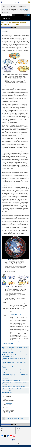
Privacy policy (3, 430)
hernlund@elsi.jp (9, 403)
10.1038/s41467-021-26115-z (15, 314)
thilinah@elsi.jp (9, 412)
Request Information (20, 433)
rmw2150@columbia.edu (8, 343)
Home (2, 428)
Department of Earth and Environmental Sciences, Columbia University (15, 383)
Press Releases (3, 433)
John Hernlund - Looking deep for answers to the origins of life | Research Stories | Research (15, 355)
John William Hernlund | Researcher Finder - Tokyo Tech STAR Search (15, 366)
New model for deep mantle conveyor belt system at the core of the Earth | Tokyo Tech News (15, 351)
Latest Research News (7, 392)
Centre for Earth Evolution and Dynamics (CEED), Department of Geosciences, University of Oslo (15, 375)
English (29, 15)
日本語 (26, 15)
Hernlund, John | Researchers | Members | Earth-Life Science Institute (14, 359)
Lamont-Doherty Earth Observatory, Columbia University (14, 386)
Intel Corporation (6, 378)
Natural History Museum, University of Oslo (11, 380)
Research (5, 31)
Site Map (18, 430)
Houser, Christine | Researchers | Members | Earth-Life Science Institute (14, 363)
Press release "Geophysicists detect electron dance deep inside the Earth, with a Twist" (15, 348)
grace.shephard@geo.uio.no (21, 341)
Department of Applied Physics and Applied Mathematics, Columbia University (14, 389)
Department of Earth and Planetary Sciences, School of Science (15, 372)
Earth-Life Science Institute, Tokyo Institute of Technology (14, 369)
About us (18, 428)
